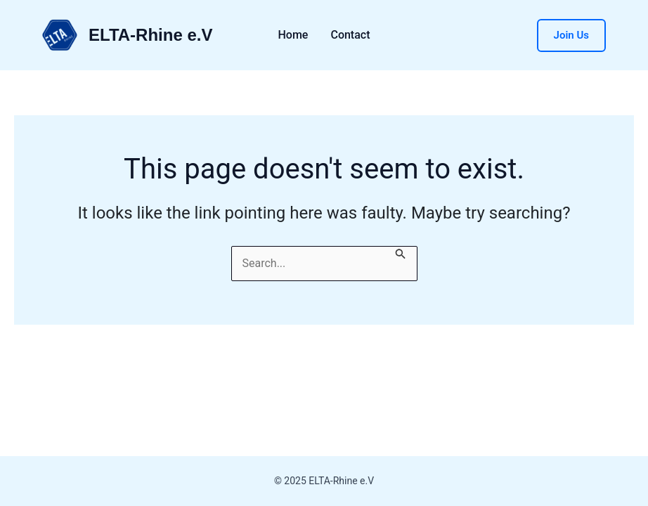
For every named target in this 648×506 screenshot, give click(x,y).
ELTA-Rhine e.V (150, 34)
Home (293, 35)
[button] (571, 35)
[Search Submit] (400, 255)
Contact (350, 35)
